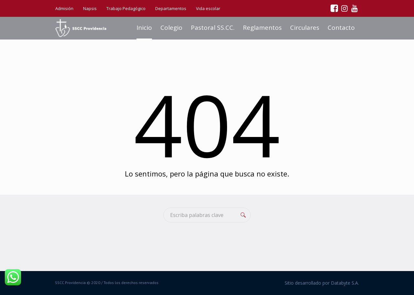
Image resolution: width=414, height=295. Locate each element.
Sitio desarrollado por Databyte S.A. (322, 283)
